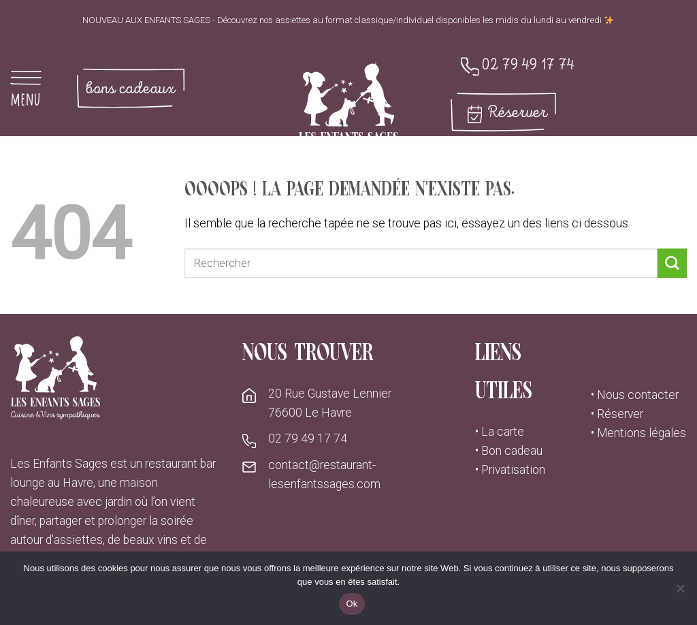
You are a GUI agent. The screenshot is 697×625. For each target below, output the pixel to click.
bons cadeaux (130, 88)
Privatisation (513, 470)
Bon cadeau (511, 451)
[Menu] (34, 88)
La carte (502, 431)
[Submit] (672, 263)
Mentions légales (641, 433)
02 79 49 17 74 (528, 65)
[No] (680, 592)
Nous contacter (638, 395)
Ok (351, 603)
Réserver (517, 112)
